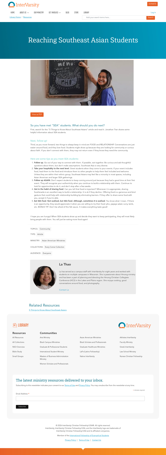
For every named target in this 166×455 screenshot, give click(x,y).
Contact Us (96, 440)
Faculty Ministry (126, 342)
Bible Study (17, 352)
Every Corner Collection (54, 247)
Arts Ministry (45, 338)
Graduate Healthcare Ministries (92, 347)
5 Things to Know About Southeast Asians (48, 310)
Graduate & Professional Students (53, 347)
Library (86, 12)
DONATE (152, 4)
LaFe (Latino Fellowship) (89, 352)
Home (13, 12)
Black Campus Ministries (50, 342)
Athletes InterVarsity (128, 338)
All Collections (18, 342)
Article (40, 234)
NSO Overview (18, 347)
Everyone (47, 253)
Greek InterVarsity (127, 347)
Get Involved (53, 12)
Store (76, 12)
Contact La (64, 290)
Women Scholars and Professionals (54, 364)
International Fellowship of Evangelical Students (89, 436)
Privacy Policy (84, 385)
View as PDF (37, 115)
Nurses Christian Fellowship (131, 356)
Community (45, 229)
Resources (27, 17)
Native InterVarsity (87, 356)
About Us (23, 12)
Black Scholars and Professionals (93, 342)
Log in (153, 13)
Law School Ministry (128, 352)
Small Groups (17, 356)
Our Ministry (39, 12)
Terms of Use (70, 385)
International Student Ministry (52, 352)
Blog (67, 12)
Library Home (15, 17)
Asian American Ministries (53, 241)
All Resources (17, 338)
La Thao (65, 264)
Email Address (22, 394)
